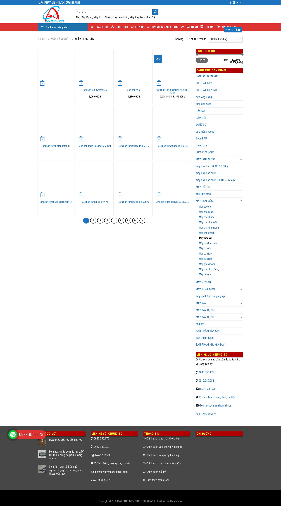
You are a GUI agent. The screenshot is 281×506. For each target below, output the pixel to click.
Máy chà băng (206, 211)
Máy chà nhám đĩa (208, 222)
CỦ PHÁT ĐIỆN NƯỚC (208, 90)
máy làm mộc (203, 194)
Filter (201, 60)
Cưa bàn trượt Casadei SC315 (134, 146)
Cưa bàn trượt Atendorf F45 (56, 146)
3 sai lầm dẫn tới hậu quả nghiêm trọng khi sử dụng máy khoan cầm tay (66, 470)
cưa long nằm (203, 104)
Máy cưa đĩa (205, 248)
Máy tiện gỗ (205, 274)
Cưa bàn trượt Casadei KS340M (95, 146)
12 (121, 220)
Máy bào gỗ (205, 206)
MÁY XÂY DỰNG (205, 317)
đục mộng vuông (205, 131)
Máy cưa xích (205, 258)
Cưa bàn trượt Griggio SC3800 (134, 201)
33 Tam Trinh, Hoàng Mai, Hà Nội (217, 397)
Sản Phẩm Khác (205, 337)
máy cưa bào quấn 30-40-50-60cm (215, 180)
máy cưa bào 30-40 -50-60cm (212, 166)
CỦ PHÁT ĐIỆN (204, 83)
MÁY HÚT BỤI (203, 187)
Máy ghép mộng (207, 264)
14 (135, 220)
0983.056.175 (206, 372)
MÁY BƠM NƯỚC (205, 159)
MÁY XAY (201, 303)
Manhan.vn (176, 501)
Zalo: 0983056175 (206, 414)
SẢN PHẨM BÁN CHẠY (209, 330)
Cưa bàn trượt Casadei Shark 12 (56, 201)
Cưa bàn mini (133, 90)
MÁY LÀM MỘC (60, 39)
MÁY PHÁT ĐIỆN (205, 289)
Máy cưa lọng (206, 253)
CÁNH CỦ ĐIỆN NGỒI (207, 76)
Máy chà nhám (206, 217)
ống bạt (200, 324)
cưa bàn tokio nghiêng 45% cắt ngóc (172, 91)
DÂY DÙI (200, 111)
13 (128, 220)
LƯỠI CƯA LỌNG (205, 152)
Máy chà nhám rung (209, 227)
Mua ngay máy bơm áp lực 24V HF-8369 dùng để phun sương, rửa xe (66, 455)
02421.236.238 (207, 389)
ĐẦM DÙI (201, 118)
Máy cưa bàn (205, 238)
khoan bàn (201, 145)
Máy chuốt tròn (207, 232)
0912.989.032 (206, 380)
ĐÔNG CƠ (201, 124)
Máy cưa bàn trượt (208, 243)
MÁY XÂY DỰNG (205, 310)
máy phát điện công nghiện (210, 296)
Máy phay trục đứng (209, 269)
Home (42, 39)
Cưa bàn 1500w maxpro (95, 90)
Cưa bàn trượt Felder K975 (95, 201)
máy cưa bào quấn (206, 173)
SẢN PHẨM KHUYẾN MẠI (210, 344)
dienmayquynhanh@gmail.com (215, 405)
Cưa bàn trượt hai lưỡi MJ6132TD (172, 201)
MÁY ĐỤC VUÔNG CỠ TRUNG (65, 439)
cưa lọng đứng (204, 97)
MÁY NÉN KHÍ (203, 282)
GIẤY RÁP (201, 138)
